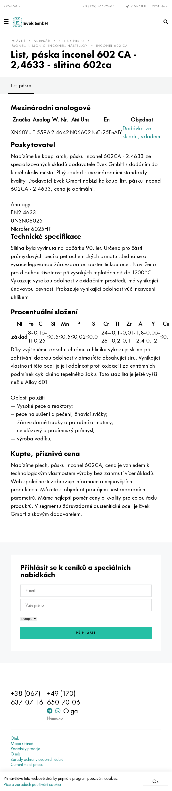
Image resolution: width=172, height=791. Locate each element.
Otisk (15, 738)
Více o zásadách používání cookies (33, 784)
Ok (155, 781)
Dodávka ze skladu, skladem (141, 132)
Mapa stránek (22, 743)
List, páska (21, 85)
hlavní (18, 40)
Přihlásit (86, 632)
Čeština (160, 6)
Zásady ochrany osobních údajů (37, 759)
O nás (16, 754)
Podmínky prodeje (25, 748)
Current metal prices (27, 764)
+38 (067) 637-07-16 (27, 698)
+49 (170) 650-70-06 (98, 6)
